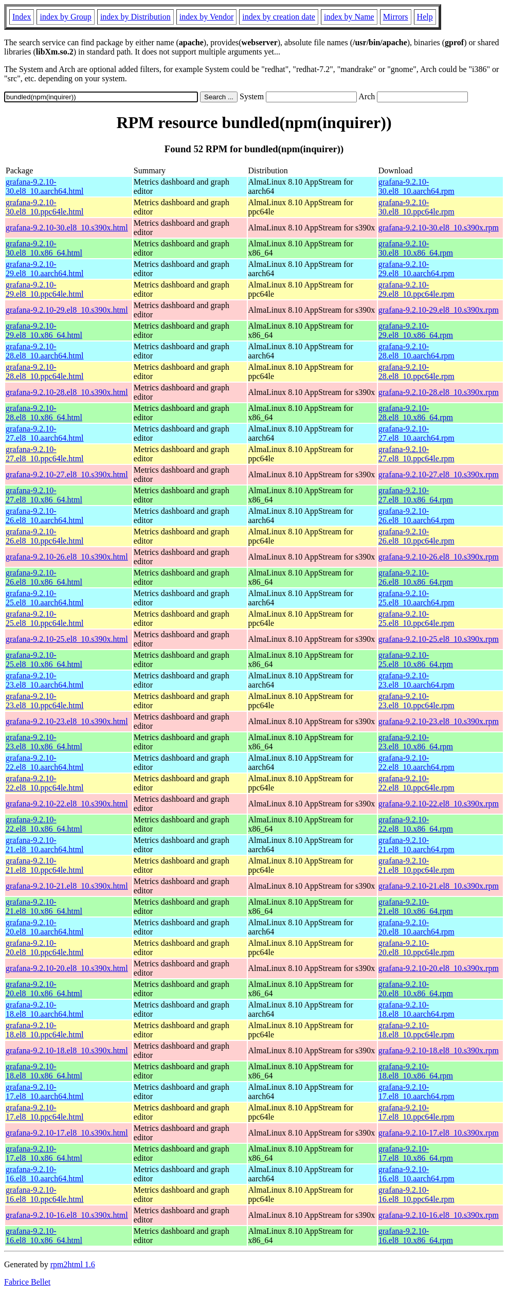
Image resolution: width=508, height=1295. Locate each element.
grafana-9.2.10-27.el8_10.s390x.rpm (438, 474)
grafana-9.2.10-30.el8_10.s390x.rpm (438, 227)
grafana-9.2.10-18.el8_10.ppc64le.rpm (416, 1030)
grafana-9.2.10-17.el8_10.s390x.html (67, 1132)
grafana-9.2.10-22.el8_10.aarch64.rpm (416, 762)
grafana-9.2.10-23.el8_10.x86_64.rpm (415, 742)
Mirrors (395, 16)
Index (21, 16)
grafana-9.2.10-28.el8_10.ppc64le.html (45, 372)
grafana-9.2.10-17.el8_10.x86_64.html (44, 1153)
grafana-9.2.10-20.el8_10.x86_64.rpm (415, 989)
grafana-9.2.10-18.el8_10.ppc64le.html (45, 1030)
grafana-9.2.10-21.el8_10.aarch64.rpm (416, 845)
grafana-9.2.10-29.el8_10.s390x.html (67, 309)
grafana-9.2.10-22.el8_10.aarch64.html (45, 762)
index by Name (349, 16)
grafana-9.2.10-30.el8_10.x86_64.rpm (415, 248)
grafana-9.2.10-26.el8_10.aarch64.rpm (416, 516)
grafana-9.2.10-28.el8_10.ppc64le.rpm (416, 372)
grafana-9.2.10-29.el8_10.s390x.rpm (438, 309)
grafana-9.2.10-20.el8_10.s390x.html (67, 968)
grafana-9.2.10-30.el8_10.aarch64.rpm (416, 186)
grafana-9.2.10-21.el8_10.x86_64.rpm (415, 906)
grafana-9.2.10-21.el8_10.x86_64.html (44, 906)
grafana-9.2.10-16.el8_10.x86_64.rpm (415, 1236)
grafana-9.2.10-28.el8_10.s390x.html (67, 392)
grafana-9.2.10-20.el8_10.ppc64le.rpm (416, 948)
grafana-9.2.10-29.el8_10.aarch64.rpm (416, 269)
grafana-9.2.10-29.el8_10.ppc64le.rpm (416, 289)
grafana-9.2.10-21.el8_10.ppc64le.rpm (416, 865)
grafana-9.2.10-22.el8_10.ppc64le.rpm (416, 783)
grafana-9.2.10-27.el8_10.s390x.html (67, 474)
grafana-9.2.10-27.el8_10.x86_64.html (44, 495)
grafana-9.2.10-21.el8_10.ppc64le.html (45, 865)
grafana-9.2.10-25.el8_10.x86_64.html (44, 660)
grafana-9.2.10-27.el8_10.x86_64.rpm (415, 495)
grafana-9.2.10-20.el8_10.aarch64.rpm (416, 927)
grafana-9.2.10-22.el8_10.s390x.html (67, 803)
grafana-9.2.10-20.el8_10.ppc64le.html (45, 948)
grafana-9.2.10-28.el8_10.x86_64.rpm (415, 413)
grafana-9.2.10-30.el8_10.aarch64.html (45, 186)
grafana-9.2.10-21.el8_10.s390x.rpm (438, 886)
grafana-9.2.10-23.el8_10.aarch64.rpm (416, 680)
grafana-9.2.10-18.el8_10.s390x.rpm (438, 1050)
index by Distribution (135, 16)
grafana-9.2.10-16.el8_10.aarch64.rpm (416, 1174)
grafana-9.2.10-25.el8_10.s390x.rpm (438, 639)
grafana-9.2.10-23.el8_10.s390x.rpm (438, 721)
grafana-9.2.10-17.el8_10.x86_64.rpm (415, 1153)
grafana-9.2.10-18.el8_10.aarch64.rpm (416, 1009)
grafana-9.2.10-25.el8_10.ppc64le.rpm (416, 618)
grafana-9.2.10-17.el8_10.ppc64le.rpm (416, 1112)
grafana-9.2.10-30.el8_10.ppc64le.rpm (416, 207)
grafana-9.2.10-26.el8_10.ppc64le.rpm (416, 536)
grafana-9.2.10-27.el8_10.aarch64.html (45, 433)
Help (425, 16)
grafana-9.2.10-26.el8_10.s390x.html (67, 556)
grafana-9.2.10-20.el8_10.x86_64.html (44, 989)
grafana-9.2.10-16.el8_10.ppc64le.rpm (416, 1194)
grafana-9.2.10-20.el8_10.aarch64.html (45, 927)
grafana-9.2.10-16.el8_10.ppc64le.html (45, 1194)
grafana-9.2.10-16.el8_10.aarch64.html (45, 1174)
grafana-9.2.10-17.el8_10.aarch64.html (45, 1092)
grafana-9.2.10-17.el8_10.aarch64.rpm (416, 1092)
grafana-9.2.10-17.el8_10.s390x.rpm (438, 1132)
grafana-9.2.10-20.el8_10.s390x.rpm (438, 968)
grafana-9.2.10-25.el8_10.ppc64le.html (45, 618)
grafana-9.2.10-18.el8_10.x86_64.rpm (415, 1071)
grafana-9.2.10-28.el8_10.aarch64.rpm (416, 351)
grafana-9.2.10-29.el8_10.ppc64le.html (45, 289)
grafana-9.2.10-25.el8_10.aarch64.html (45, 598)
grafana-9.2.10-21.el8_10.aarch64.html (45, 845)
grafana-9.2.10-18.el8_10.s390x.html (67, 1050)
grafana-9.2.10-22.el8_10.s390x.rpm (438, 803)
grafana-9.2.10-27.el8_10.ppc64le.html (45, 454)
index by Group (65, 16)
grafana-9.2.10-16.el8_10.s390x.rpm (438, 1215)
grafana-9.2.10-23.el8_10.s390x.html (67, 721)
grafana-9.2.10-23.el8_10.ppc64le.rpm (416, 701)
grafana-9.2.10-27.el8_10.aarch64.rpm (416, 433)
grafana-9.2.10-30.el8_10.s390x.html (67, 227)
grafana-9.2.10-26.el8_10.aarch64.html (45, 516)
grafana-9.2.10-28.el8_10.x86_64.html (44, 413)
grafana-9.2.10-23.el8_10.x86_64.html (44, 742)
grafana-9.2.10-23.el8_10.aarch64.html (45, 680)
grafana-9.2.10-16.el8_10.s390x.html (67, 1215)
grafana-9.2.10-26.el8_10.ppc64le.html (45, 536)
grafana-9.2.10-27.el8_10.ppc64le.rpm (416, 454)
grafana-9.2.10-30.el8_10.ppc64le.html (45, 207)
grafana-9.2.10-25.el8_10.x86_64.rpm (415, 660)
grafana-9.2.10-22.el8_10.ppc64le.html (45, 783)
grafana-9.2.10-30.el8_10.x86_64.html (44, 248)
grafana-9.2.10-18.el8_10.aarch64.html (45, 1009)
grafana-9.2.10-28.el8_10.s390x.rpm (438, 392)
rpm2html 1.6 (72, 1264)
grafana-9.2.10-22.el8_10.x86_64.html (44, 824)
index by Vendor (206, 16)
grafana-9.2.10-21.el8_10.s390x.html (67, 886)
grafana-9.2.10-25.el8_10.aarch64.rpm (416, 598)
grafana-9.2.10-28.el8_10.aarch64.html (45, 351)
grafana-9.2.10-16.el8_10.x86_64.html (44, 1236)
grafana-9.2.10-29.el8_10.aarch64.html (45, 269)
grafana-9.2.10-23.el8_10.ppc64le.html (45, 701)
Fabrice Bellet (27, 1282)
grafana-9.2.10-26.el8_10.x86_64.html (44, 577)
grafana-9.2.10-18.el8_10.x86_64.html (44, 1071)
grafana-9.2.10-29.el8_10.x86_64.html (44, 330)
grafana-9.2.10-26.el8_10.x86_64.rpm (415, 577)
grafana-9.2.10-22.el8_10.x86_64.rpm (415, 824)
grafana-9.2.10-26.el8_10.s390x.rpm (438, 556)
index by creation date (278, 16)
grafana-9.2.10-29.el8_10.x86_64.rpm (415, 330)
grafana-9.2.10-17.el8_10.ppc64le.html (45, 1112)
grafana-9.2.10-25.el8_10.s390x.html (67, 639)
